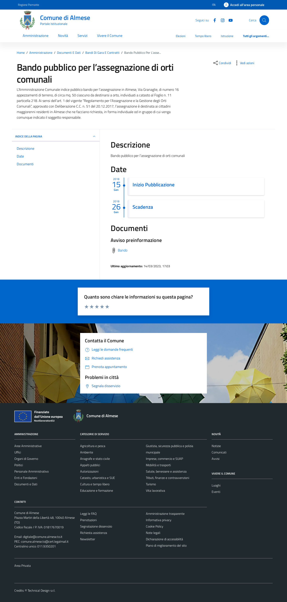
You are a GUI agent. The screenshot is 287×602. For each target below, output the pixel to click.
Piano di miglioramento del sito (166, 545)
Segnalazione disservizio (96, 526)
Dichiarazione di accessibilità (164, 539)
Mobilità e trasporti (158, 465)
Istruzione (227, 36)
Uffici (17, 452)
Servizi (82, 35)
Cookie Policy (154, 526)
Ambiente (86, 452)
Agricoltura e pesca (92, 445)
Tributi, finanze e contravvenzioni (167, 477)
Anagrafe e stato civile (95, 458)
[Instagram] (221, 20)
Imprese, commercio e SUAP (164, 458)
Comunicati (219, 452)
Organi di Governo (26, 458)
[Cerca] (264, 20)
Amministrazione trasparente (165, 513)
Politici (18, 465)
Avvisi (215, 458)
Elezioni (180, 36)
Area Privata (22, 565)
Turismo (151, 484)
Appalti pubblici (90, 465)
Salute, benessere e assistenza (166, 471)
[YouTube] (229, 20)
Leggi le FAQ (88, 513)
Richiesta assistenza (93, 532)
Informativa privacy (158, 520)
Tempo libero (203, 36)
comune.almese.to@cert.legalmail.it (45, 541)
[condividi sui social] (222, 63)
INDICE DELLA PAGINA (55, 136)
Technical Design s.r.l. (41, 590)
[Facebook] (213, 20)
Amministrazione (35, 35)
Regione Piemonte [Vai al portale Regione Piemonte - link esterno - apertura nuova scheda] (28, 5)
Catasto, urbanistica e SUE (97, 477)
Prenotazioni (88, 520)
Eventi (216, 491)
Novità (63, 35)
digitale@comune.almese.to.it (42, 536)
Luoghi (216, 485)
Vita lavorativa (155, 490)
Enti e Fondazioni (25, 477)
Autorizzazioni (89, 471)
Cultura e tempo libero (94, 484)
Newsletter (87, 539)
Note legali (153, 532)
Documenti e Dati (25, 484)
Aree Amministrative (28, 445)
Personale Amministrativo (31, 471)
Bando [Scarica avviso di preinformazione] (122, 250)
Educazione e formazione (96, 490)
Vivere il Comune (109, 35)
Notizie (216, 445)
